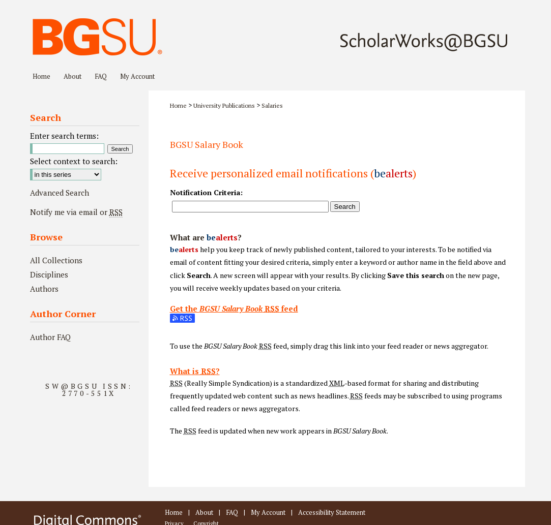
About (204, 512)
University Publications (224, 105)
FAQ (232, 512)
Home (178, 105)
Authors (44, 289)
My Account (268, 512)
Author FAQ (50, 337)
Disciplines (49, 274)
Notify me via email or (76, 212)
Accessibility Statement (331, 512)
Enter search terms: (64, 136)
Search (345, 206)
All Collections (56, 260)
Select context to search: (74, 161)
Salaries (272, 105)
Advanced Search (59, 193)
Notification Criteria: (206, 192)
